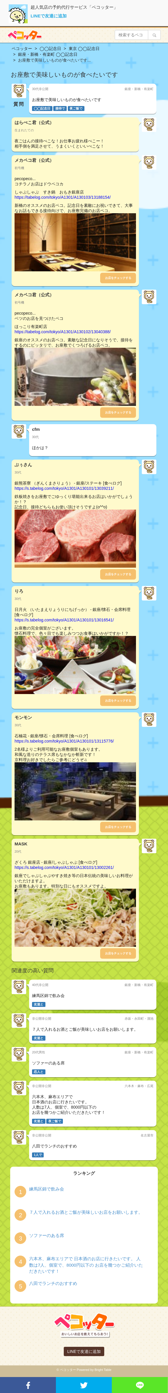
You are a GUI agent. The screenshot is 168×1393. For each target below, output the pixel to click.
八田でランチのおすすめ (53, 1283)
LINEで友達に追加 (49, 15)
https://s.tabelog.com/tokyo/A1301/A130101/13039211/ (64, 488)
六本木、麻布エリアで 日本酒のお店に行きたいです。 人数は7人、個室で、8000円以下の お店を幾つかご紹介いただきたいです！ (86, 1265)
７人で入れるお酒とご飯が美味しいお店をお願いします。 (86, 1212)
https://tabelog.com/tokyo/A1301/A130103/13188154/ (63, 197)
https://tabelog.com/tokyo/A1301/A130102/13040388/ (63, 331)
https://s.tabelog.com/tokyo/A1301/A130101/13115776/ (64, 741)
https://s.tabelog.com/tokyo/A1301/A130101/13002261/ (64, 867)
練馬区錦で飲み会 (46, 1188)
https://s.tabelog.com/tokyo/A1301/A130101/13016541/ (64, 620)
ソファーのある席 (46, 1235)
